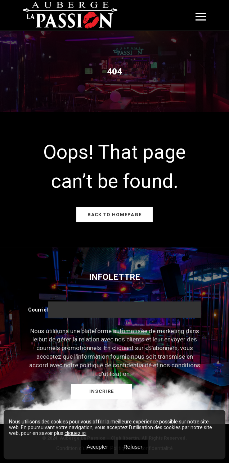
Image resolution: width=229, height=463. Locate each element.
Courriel (38, 310)
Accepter (97, 447)
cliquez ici (75, 433)
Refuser (133, 447)
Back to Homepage (114, 214)
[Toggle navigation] (201, 17)
